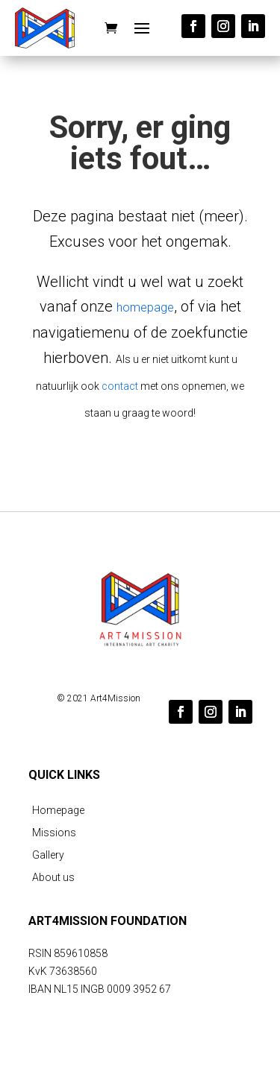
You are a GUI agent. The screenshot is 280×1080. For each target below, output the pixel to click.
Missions (54, 833)
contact (120, 386)
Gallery (48, 855)
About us (53, 877)
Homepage (58, 810)
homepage (145, 307)
